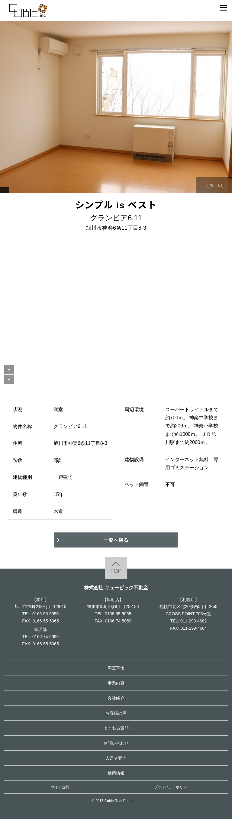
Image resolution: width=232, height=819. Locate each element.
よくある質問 (116, 728)
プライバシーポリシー (172, 787)
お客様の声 (116, 713)
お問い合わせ (116, 743)
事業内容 (116, 683)
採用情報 (116, 773)
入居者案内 (116, 758)
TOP (116, 571)
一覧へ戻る (116, 540)
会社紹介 (116, 698)
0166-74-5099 (45, 636)
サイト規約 (60, 787)
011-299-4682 (193, 621)
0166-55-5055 (45, 613)
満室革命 (116, 667)
